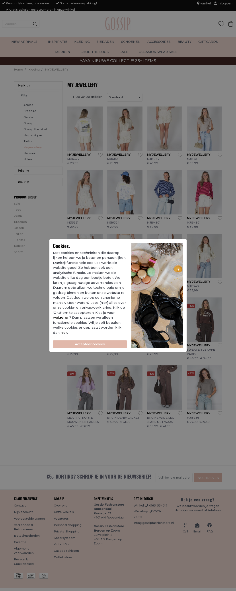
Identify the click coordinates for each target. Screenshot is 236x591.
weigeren (61, 317)
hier (63, 332)
